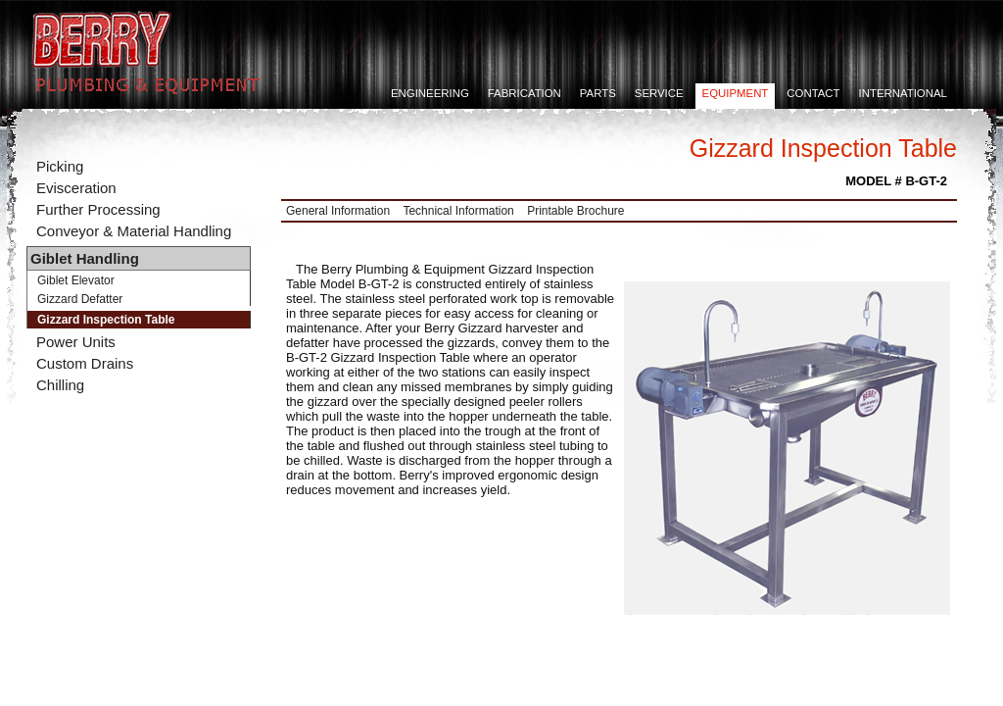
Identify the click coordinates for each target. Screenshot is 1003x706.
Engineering (430, 93)
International (903, 93)
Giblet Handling (84, 258)
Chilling (60, 385)
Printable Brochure (575, 211)
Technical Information (458, 211)
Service (659, 93)
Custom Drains (84, 363)
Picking (59, 166)
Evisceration (76, 187)
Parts (598, 93)
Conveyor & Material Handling (133, 231)
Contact (813, 93)
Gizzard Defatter (79, 299)
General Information (338, 211)
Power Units (76, 341)
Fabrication (524, 93)
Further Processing (98, 209)
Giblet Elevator (76, 280)
